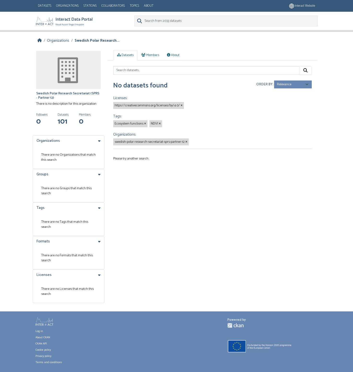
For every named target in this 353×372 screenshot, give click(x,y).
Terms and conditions (48, 362)
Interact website (302, 5)
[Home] (39, 40)
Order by (264, 84)
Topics (134, 5)
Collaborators (113, 5)
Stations (90, 5)
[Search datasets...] (206, 70)
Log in (39, 331)
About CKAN (42, 337)
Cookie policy (43, 350)
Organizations (67, 5)
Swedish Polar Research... (97, 40)
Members (150, 55)
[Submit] (305, 70)
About (148, 5)
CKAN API (41, 343)
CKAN (235, 325)
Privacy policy (43, 356)
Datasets (44, 5)
